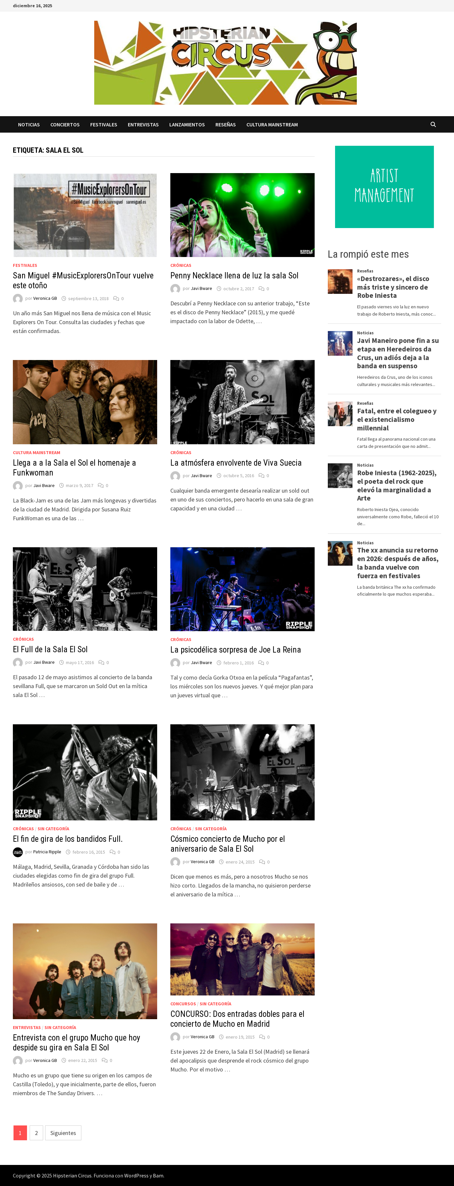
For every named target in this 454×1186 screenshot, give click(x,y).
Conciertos (65, 124)
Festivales (103, 124)
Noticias (29, 124)
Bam (158, 1175)
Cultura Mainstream (272, 124)
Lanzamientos (187, 124)
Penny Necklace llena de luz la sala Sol (234, 275)
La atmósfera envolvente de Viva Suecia (236, 463)
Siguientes (63, 1133)
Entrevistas (143, 124)
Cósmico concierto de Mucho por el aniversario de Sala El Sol (227, 844)
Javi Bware (201, 289)
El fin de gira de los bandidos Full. (68, 839)
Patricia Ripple (47, 852)
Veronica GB (45, 298)
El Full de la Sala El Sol (50, 649)
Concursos (183, 1004)
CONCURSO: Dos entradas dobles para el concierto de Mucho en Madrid (237, 1019)
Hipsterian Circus (72, 1175)
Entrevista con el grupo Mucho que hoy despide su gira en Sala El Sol (76, 1042)
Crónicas (180, 265)
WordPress (136, 1175)
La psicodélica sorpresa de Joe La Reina (235, 650)
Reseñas (225, 124)
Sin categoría (53, 829)
